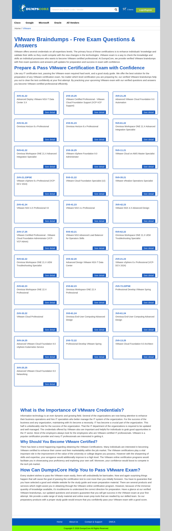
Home (18, 28)
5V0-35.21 (120, 177)
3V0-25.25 (22, 367)
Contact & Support (93, 522)
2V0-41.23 (71, 204)
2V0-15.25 (71, 96)
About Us (73, 522)
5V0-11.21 (120, 150)
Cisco (17, 22)
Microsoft (44, 22)
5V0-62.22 (120, 231)
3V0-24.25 (22, 340)
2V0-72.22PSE (122, 286)
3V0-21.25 (120, 96)
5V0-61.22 (120, 123)
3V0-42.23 (120, 204)
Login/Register (145, 10)
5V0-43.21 (71, 231)
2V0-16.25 (71, 150)
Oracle (58, 22)
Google (30, 22)
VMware (27, 28)
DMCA (112, 522)
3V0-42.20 (71, 259)
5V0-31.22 (71, 177)
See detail (50, 112)
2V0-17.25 (22, 231)
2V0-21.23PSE (24, 177)
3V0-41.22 (22, 96)
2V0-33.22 (22, 313)
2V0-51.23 (22, 123)
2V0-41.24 (22, 204)
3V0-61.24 (71, 313)
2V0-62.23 (22, 286)
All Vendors (73, 22)
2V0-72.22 (71, 340)
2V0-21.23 (120, 259)
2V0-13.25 (120, 340)
